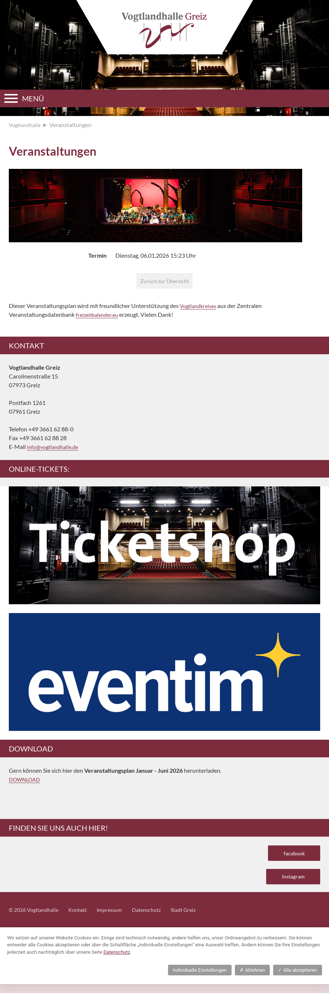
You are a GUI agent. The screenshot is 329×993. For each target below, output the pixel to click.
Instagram (290, 883)
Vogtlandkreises (200, 308)
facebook (291, 856)
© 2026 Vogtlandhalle (36, 918)
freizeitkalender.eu (99, 317)
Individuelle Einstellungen (199, 979)
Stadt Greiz (200, 918)
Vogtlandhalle (26, 124)
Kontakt (84, 918)
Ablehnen (252, 979)
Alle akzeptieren (297, 979)
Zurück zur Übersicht (164, 281)
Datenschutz (159, 918)
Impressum (119, 918)
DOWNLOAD (26, 781)
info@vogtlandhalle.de (55, 449)
